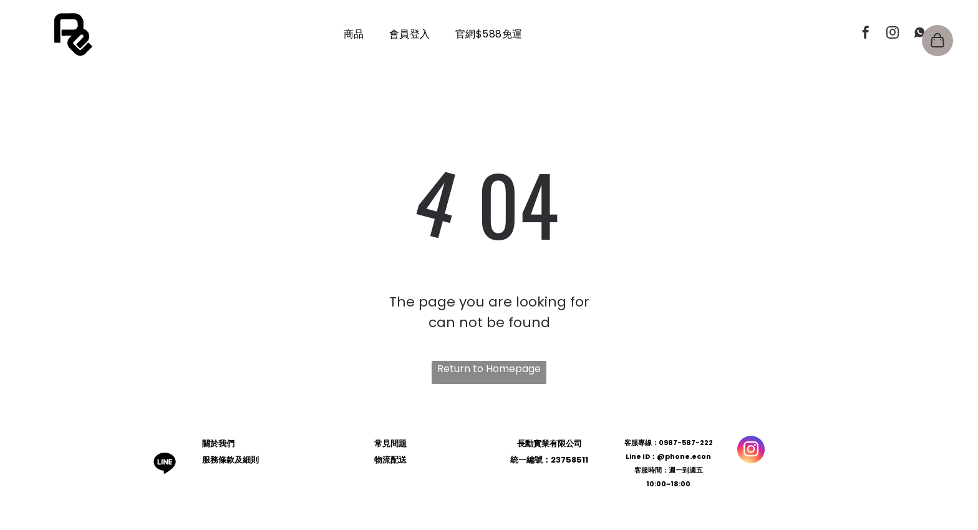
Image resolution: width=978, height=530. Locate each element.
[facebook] (865, 34)
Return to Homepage (489, 368)
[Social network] (919, 34)
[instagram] (892, 34)
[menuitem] (354, 34)
